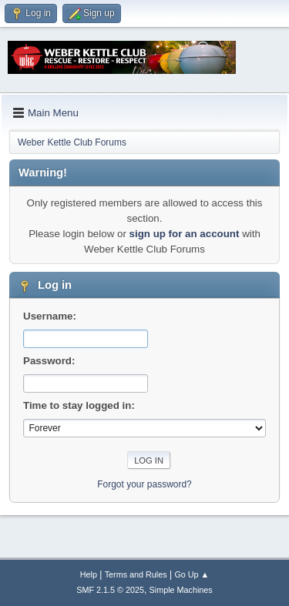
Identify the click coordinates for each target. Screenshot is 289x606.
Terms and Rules (136, 574)
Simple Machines (181, 589)
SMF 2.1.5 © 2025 (110, 589)
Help (88, 574)
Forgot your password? (144, 484)
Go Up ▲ (191, 574)
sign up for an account (184, 233)
